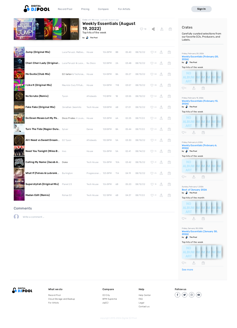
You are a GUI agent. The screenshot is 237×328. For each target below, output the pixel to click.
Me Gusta (37, 74)
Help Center (145, 295)
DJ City (106, 295)
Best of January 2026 (194, 189)
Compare (103, 9)
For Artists (124, 9)
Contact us (144, 306)
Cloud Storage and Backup (61, 299)
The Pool (94, 38)
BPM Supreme (110, 299)
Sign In (201, 8)
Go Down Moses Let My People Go (54, 118)
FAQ (141, 299)
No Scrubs (36, 96)
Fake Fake (40, 107)
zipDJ (105, 302)
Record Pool (65, 9)
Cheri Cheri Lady (44, 63)
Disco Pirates (68, 118)
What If (51, 173)
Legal (141, 302)
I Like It (38, 85)
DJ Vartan (67, 74)
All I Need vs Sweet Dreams (47, 140)
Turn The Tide (51, 129)
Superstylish (42, 184)
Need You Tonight (59, 151)
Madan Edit (37, 195)
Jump (37, 52)
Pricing (85, 9)
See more (187, 269)
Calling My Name (50, 162)
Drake (65, 162)
